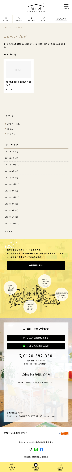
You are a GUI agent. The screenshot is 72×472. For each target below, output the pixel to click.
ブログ (10, 134)
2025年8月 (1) (11, 171)
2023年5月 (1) (11, 210)
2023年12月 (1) (12, 197)
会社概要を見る (36, 265)
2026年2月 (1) (11, 158)
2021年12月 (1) (12, 223)
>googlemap (50, 416)
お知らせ (11, 124)
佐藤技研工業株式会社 (16, 433)
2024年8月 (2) (11, 191)
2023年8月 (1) (11, 204)
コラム (10, 129)
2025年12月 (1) (12, 164)
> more (8, 231)
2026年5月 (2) (11, 151)
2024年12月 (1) (12, 184)
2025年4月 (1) (11, 177)
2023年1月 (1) (11, 217)
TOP (5, 27)
